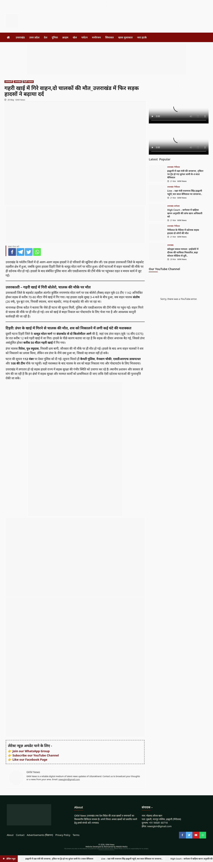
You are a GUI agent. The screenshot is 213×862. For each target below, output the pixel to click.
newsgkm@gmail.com (69, 779)
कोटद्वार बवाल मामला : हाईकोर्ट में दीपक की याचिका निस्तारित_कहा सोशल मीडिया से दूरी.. (183, 252)
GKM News (20, 99)
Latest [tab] (153, 159)
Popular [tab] (164, 159)
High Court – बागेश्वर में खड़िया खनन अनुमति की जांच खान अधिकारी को (184, 213)
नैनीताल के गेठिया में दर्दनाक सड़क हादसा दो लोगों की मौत (183, 231)
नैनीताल (177, 167)
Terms (76, 835)
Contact (20, 835)
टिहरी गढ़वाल (28, 81)
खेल (75, 37)
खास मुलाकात (125, 37)
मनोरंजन (96, 37)
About (10, 835)
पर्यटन (84, 37)
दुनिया (55, 37)
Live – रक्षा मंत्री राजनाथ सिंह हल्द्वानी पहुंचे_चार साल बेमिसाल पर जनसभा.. (184, 192)
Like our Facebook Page (29, 760)
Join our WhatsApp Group (31, 751)
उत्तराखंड (20, 37)
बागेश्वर (177, 206)
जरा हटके (142, 37)
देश (45, 37)
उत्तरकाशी (8, 81)
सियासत (109, 37)
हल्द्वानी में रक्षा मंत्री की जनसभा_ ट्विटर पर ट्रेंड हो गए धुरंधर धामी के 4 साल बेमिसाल (185, 174)
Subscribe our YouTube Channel (35, 755)
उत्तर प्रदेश (34, 37)
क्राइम (65, 37)
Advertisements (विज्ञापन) (40, 835)
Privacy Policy (62, 835)
